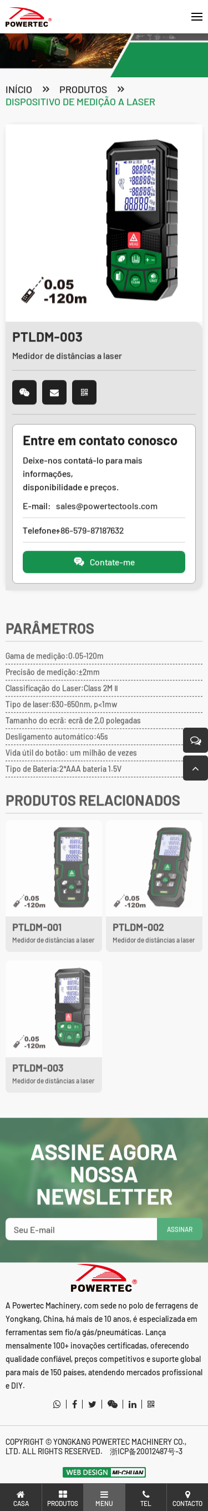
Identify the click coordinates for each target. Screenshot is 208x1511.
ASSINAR (179, 1243)
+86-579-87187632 (90, 531)
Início (19, 90)
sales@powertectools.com (107, 506)
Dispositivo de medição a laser (80, 102)
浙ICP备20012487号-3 (146, 1451)
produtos (83, 90)
